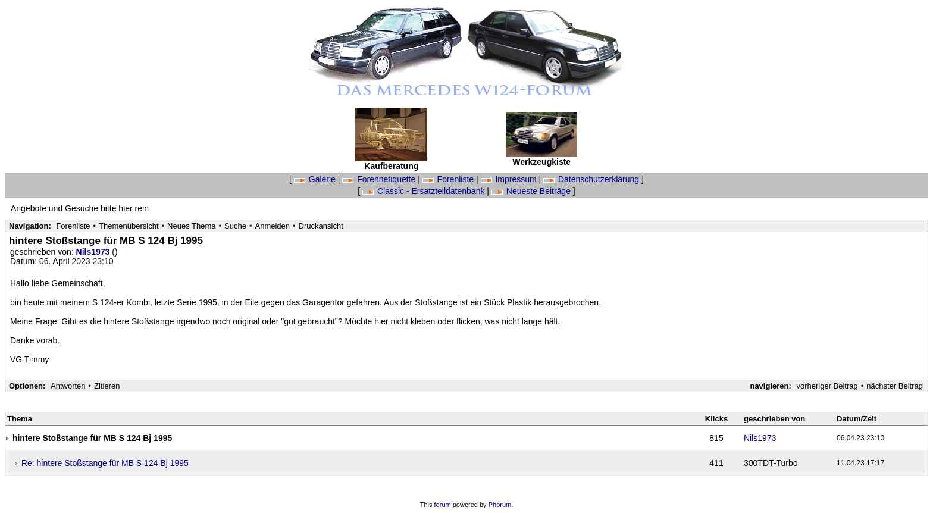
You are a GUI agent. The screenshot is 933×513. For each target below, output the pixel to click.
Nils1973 (94, 251)
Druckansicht (321, 225)
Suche (235, 225)
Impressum (510, 179)
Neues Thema (191, 225)
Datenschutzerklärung (592, 179)
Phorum (500, 504)
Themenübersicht (128, 225)
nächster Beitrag (894, 385)
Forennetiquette (380, 179)
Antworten (68, 385)
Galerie (316, 179)
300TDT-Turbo (771, 463)
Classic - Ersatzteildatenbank (424, 191)
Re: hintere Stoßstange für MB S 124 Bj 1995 (105, 463)
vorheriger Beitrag (826, 385)
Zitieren (107, 385)
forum (442, 504)
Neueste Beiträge (532, 191)
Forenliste (449, 179)
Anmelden (272, 225)
